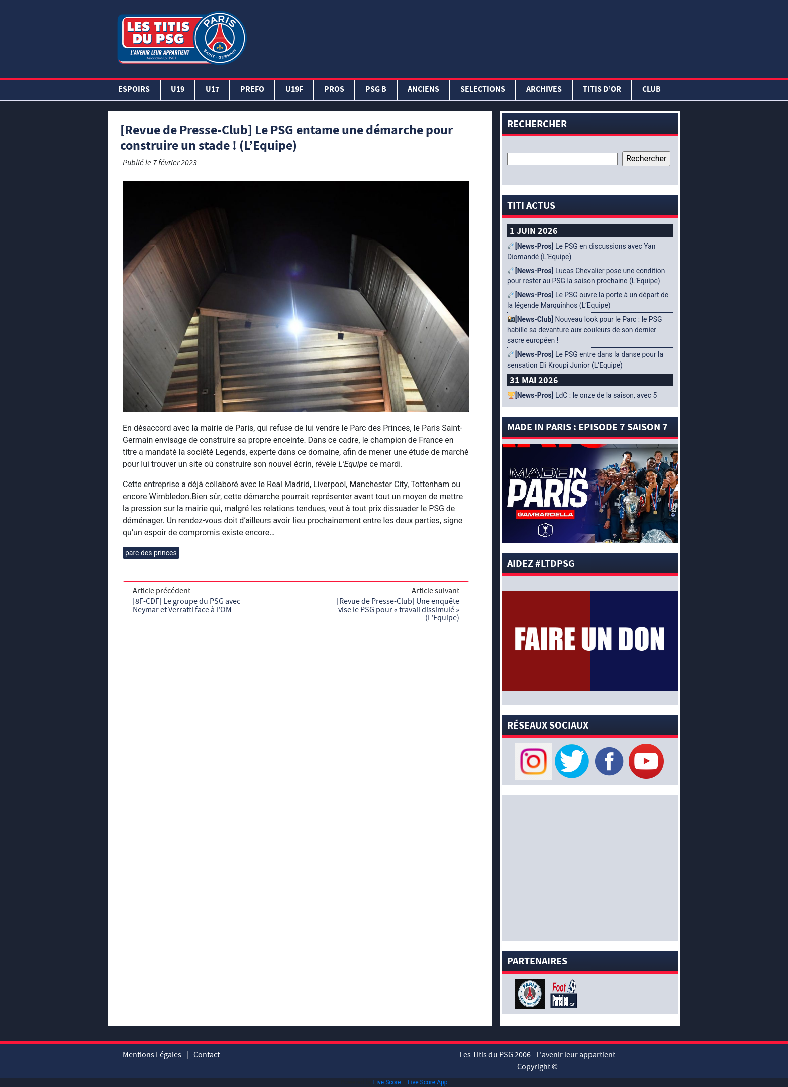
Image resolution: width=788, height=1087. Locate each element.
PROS (334, 90)
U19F (294, 90)
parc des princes (151, 553)
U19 (177, 90)
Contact (206, 1055)
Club (651, 90)
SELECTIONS (482, 90)
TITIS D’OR (602, 90)
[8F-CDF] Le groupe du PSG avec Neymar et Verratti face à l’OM (186, 605)
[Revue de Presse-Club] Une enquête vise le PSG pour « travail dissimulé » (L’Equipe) (398, 609)
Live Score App (427, 1082)
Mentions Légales (152, 1055)
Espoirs (134, 90)
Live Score (387, 1082)
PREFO (252, 90)
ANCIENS (423, 90)
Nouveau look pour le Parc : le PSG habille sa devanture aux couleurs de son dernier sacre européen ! (584, 329)
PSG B (375, 90)
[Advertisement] (466, 36)
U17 (212, 90)
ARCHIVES (544, 90)
